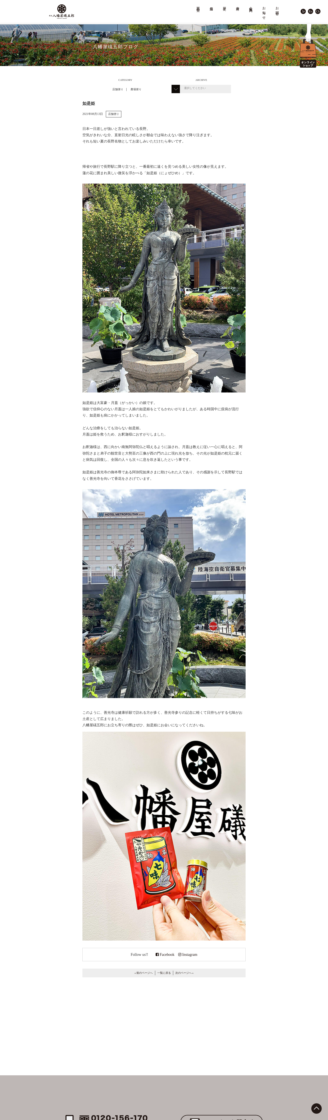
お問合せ (277, 9)
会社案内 (251, 5)
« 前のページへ (144, 972)
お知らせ (264, 11)
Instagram (187, 954)
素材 (238, 4)
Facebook (165, 954)
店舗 (211, 4)
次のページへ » (184, 972)
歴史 (224, 4)
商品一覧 (198, 5)
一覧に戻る (164, 972)
